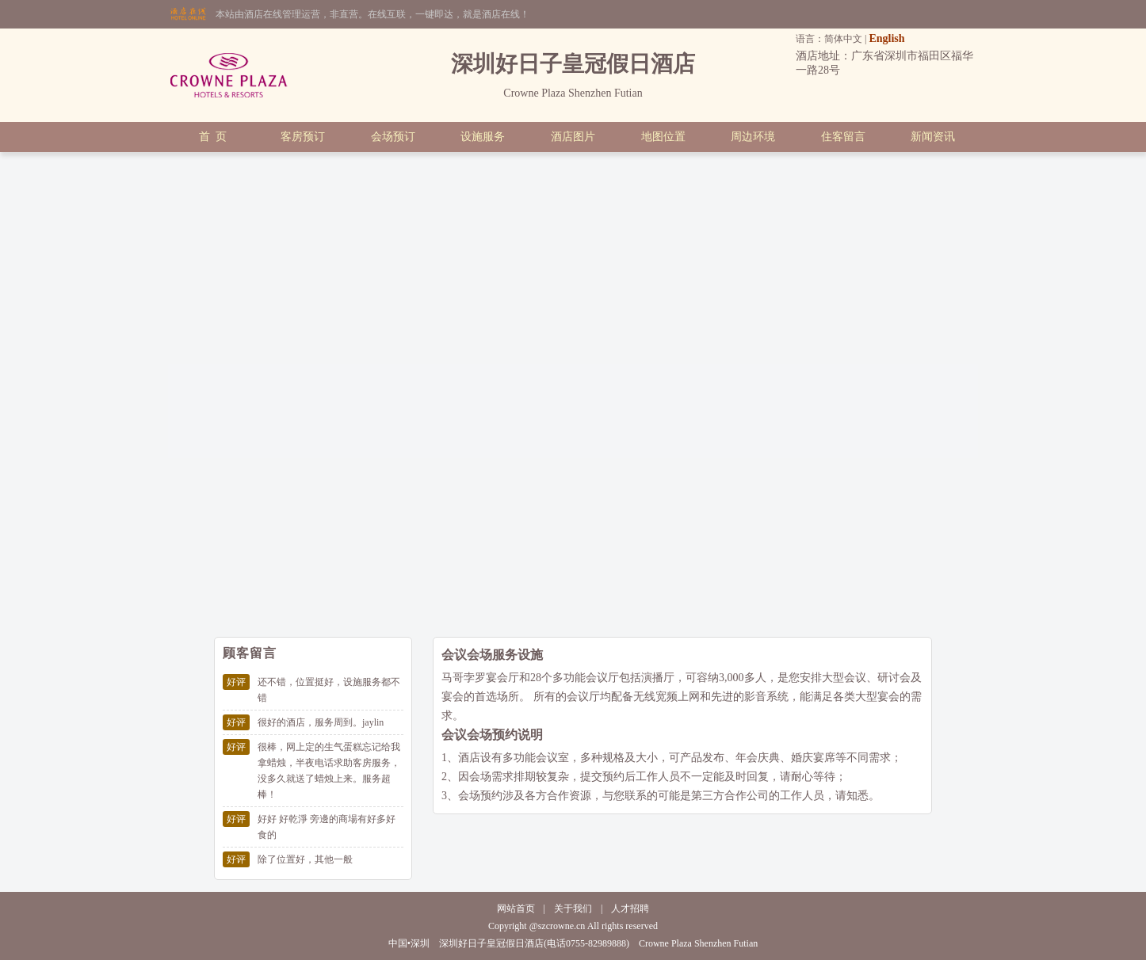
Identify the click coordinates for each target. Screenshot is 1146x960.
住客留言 (843, 137)
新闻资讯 (933, 137)
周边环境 (753, 137)
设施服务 (482, 137)
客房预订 (303, 137)
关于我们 (573, 908)
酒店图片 (573, 137)
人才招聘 (630, 908)
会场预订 (393, 137)
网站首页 (516, 908)
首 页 (213, 137)
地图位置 (663, 137)
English (886, 38)
